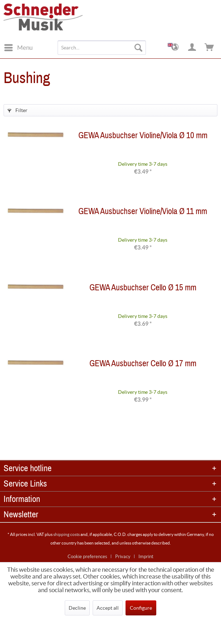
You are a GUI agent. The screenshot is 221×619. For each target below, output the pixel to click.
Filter (18, 110)
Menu (18, 46)
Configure (141, 608)
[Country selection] (175, 47)
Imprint (145, 556)
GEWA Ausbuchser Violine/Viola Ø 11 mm (142, 213)
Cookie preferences (87, 556)
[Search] (138, 47)
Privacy (123, 556)
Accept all (108, 608)
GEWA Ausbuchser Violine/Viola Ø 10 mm (142, 137)
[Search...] (102, 47)
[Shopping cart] (209, 47)
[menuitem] (18, 47)
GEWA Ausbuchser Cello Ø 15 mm (142, 289)
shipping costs (66, 534)
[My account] (192, 47)
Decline (77, 608)
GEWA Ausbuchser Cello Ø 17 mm (142, 365)
